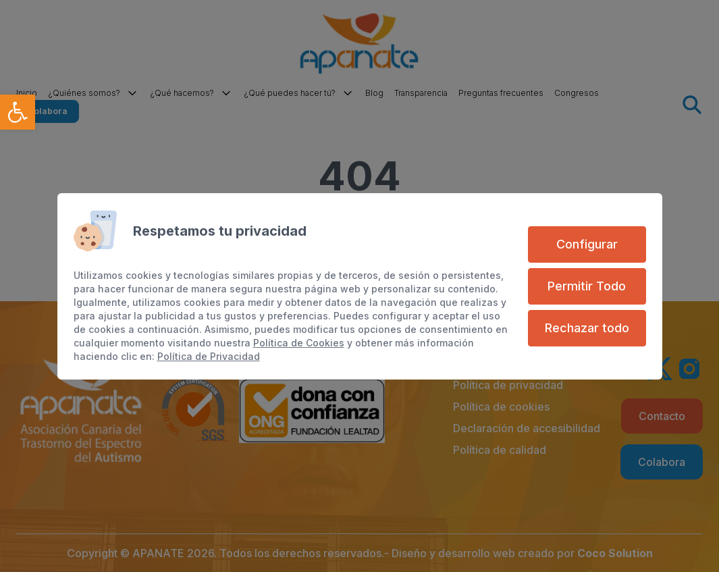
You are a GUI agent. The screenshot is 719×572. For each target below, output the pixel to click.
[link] (17, 112)
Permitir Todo (587, 286)
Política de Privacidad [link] (208, 356)
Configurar (587, 244)
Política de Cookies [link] (298, 342)
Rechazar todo (587, 328)
